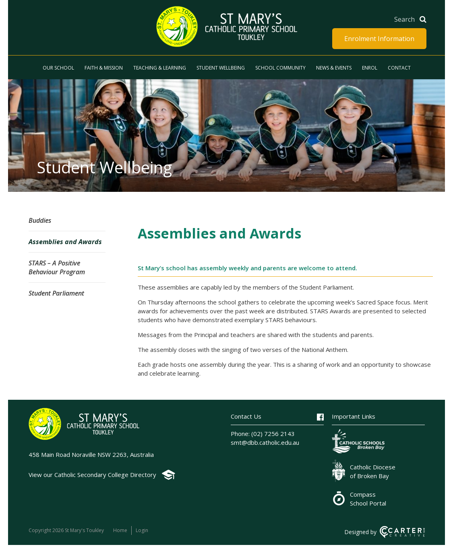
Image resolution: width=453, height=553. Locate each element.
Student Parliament (56, 293)
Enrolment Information (379, 38)
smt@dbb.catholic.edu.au (265, 442)
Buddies (40, 220)
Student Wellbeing (221, 67)
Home (120, 530)
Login (142, 530)
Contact (399, 67)
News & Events (334, 67)
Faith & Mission (104, 67)
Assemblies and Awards (65, 241)
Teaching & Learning (159, 67)
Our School (58, 67)
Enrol (369, 67)
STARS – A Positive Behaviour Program (57, 267)
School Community (280, 67)
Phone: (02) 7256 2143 (263, 434)
